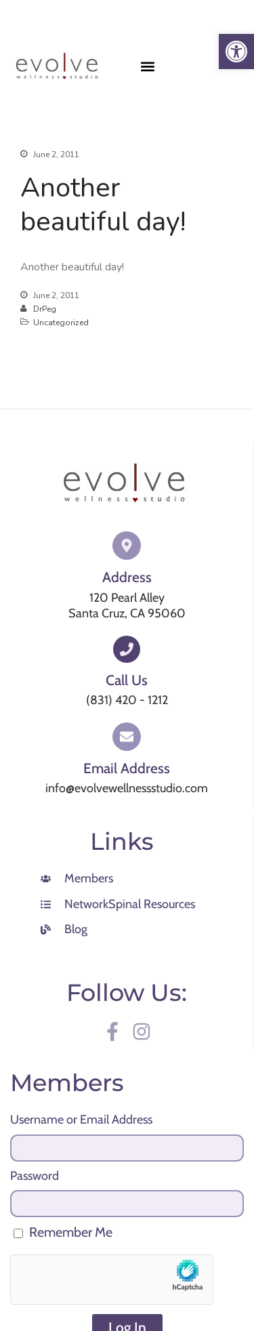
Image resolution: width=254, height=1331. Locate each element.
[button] (148, 67)
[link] (236, 51)
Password (34, 1175)
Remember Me (63, 1232)
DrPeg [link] (44, 309)
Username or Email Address (81, 1119)
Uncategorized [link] (61, 322)
